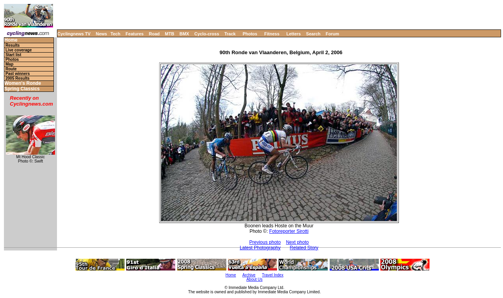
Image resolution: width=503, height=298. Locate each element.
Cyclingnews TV (73, 33)
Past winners (18, 73)
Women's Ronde (22, 83)
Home (10, 40)
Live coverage (19, 50)
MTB (169, 33)
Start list (13, 55)
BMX (184, 33)
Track (230, 33)
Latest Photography (260, 247)
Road (154, 33)
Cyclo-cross (207, 33)
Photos (249, 33)
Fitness (271, 33)
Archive (248, 275)
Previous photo (265, 242)
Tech (115, 33)
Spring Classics (22, 88)
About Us (254, 279)
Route (11, 69)
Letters (293, 33)
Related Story (304, 247)
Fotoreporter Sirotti (288, 231)
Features (135, 33)
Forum (332, 33)
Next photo (297, 242)
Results (13, 45)
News (101, 33)
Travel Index (273, 275)
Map (9, 64)
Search (313, 33)
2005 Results (17, 78)
